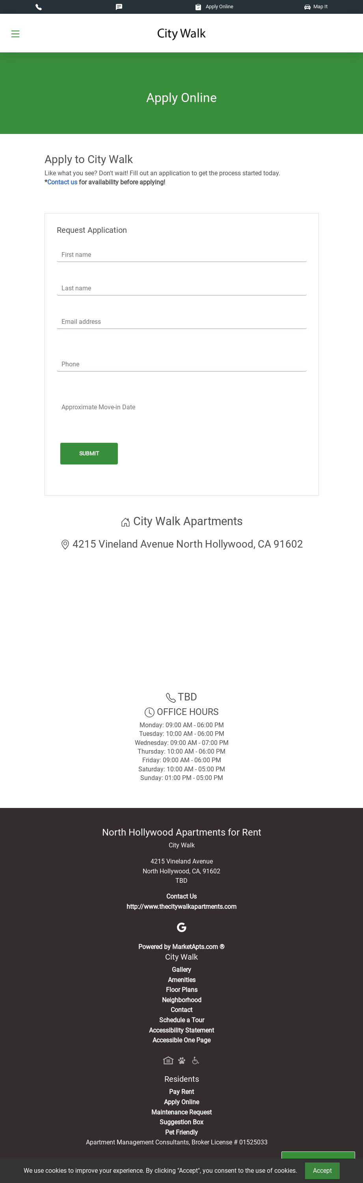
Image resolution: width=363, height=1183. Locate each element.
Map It (316, 6)
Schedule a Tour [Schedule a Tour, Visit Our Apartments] (181, 1020)
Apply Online (214, 6)
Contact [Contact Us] (181, 1010)
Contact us (62, 182)
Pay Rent (181, 1092)
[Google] (181, 926)
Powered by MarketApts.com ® (181, 947)
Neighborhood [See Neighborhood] (181, 1000)
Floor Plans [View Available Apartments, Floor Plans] (181, 990)
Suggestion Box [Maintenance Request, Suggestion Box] (181, 1122)
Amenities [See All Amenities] (181, 980)
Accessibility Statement (181, 1030)
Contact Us (181, 896)
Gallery (181, 969)
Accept (322, 1170)
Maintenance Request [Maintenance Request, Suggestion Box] (181, 1112)
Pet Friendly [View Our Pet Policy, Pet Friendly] (181, 1132)
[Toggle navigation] (15, 33)
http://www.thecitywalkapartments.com (181, 906)
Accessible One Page (181, 1040)
